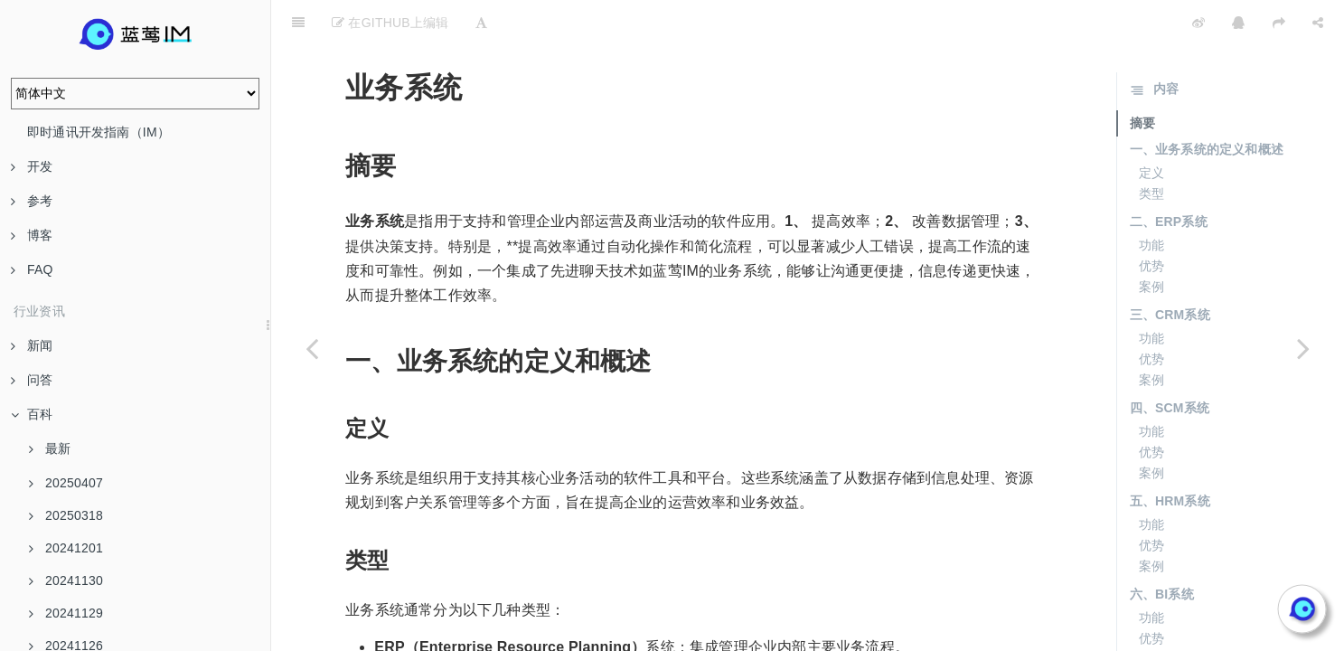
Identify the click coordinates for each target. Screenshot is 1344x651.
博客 (31, 235)
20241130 (66, 580)
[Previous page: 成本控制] (311, 348)
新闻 (31, 345)
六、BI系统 (1162, 549)
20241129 (66, 613)
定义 (1151, 127)
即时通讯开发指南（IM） (98, 132)
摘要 (1142, 78)
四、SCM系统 (1170, 362)
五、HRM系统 (1170, 455)
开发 (31, 166)
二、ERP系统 (1169, 176)
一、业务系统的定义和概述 (1206, 104)
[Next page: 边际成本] (1303, 348)
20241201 (66, 548)
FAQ (32, 269)
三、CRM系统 (1170, 269)
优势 (1151, 220)
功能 (1151, 200)
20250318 (66, 515)
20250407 (66, 483)
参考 (31, 200)
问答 (31, 380)
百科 (31, 414)
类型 (1151, 148)
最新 (49, 448)
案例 (1151, 241)
